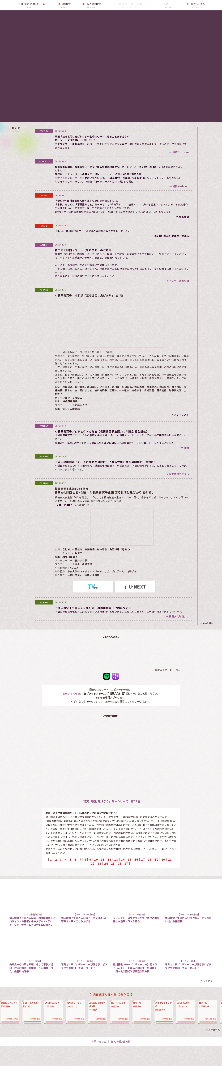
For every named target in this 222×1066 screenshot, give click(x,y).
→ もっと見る (206, 623)
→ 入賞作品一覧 (211, 1029)
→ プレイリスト (180, 414)
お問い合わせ (98, 1041)
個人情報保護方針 (120, 1041)
